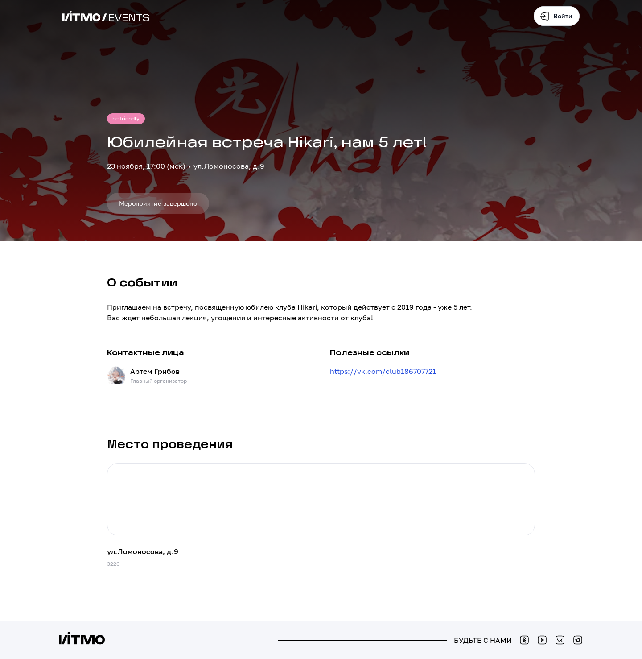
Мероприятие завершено (158, 203)
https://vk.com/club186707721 (383, 371)
